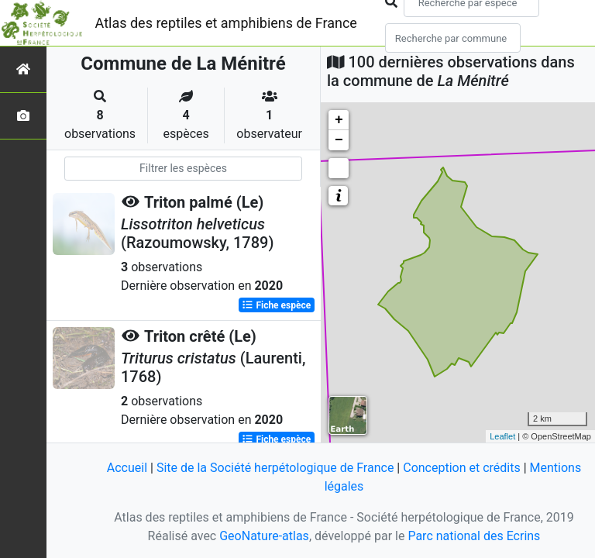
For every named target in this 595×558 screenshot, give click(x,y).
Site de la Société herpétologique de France (275, 467)
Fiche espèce (276, 305)
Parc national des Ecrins (474, 536)
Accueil (127, 467)
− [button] (339, 140)
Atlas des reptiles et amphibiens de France (226, 23)
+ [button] (339, 120)
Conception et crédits (462, 467)
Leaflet (502, 436)
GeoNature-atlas (264, 536)
